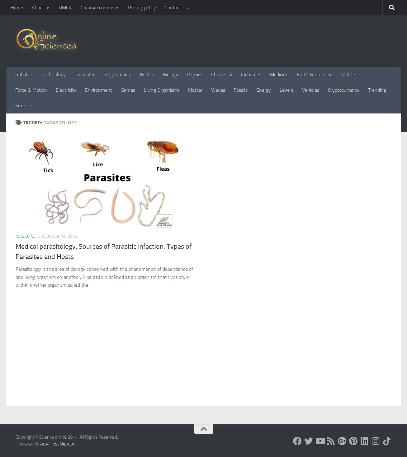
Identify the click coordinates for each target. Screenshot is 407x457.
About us (41, 8)
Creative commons (100, 8)
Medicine (279, 74)
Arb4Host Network (58, 444)
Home (17, 8)
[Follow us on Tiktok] (387, 441)
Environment (98, 90)
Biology (170, 74)
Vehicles (310, 90)
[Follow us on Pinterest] (353, 441)
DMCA (65, 8)
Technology (54, 74)
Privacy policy (142, 8)
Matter (195, 90)
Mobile (348, 74)
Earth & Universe (315, 74)
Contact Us (176, 8)
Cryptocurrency (343, 90)
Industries (251, 74)
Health (147, 74)
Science (23, 105)
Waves (218, 90)
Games (128, 90)
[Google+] (342, 441)
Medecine (26, 236)
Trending (377, 90)
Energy (263, 90)
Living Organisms (161, 90)
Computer (84, 74)
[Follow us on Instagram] (376, 441)
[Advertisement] (203, 359)
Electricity (66, 90)
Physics (194, 74)
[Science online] (297, 441)
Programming (117, 74)
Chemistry (221, 74)
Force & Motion (31, 90)
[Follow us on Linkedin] (364, 441)
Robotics (24, 74)
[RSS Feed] (331, 441)
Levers (286, 90)
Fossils (241, 90)
